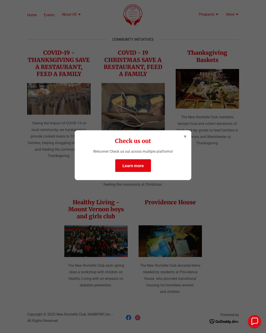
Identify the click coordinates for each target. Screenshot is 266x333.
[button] (254, 321)
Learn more (133, 165)
